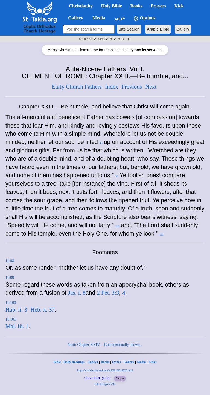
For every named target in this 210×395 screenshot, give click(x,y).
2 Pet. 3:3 (108, 293)
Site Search (129, 29)
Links (152, 362)
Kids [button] (178, 5)
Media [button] (98, 17)
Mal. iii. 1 (16, 326)
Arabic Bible (158, 29)
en (111, 38)
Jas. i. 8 (77, 293)
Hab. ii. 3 (16, 309)
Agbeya (93, 362)
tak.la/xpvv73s (105, 384)
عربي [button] (119, 17)
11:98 (9, 261)
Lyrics (116, 362)
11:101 (10, 319)
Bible (57, 362)
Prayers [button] (158, 5)
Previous (131, 86)
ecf (119, 38)
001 (129, 38)
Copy (120, 378)
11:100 (10, 303)
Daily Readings (74, 362)
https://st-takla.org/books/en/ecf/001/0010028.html (105, 370)
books (101, 38)
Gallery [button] (74, 17)
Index (111, 86)
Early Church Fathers (77, 86)
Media (141, 362)
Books (105, 362)
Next (150, 86)
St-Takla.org (86, 38)
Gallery (182, 29)
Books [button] (136, 5)
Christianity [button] (81, 5)
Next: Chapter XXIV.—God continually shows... (105, 345)
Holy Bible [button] (111, 5)
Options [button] (144, 18)
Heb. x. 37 (42, 309)
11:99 (9, 278)
